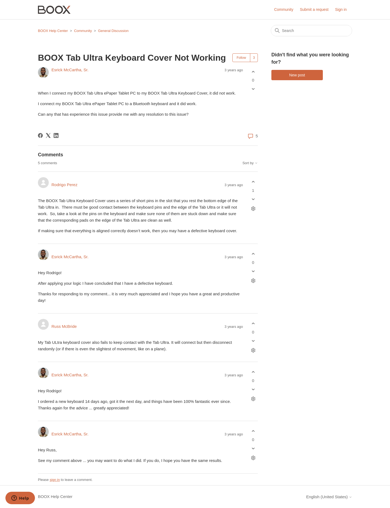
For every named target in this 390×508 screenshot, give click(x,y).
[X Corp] (48, 135)
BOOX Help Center (53, 31)
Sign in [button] (341, 9)
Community (283, 9)
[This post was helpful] (253, 71)
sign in (55, 480)
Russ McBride (64, 326)
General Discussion (113, 31)
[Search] (311, 30)
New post (297, 75)
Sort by (250, 163)
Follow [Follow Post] (241, 58)
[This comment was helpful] (253, 182)
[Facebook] (40, 135)
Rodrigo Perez (64, 184)
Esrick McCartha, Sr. (70, 69)
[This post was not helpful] (253, 89)
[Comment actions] (253, 208)
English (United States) (329, 496)
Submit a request (314, 9)
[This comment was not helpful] (253, 199)
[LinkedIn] (56, 135)
